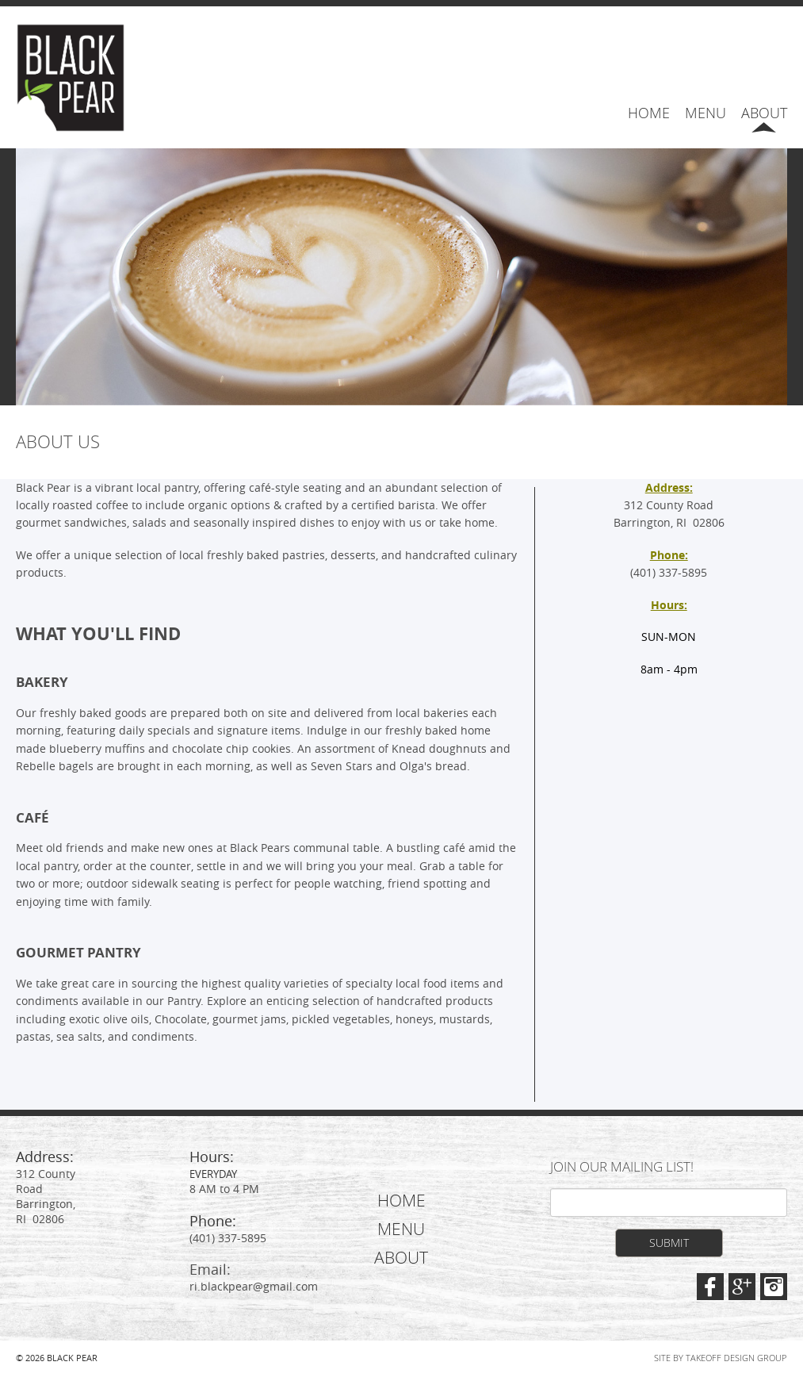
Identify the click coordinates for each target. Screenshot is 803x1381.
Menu (705, 112)
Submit (669, 1242)
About (764, 112)
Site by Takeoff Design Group (720, 1358)
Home (649, 112)
